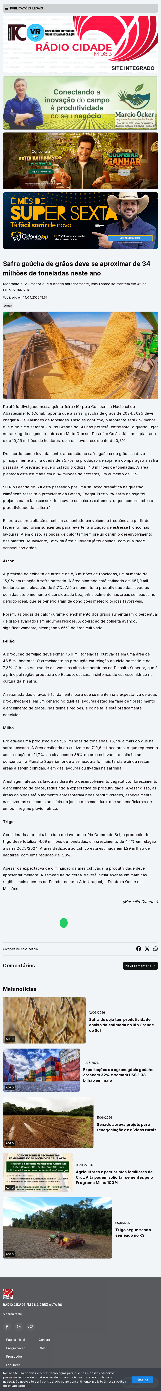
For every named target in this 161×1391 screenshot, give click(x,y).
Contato (44, 1339)
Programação (15, 1348)
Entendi (143, 1379)
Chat (42, 1348)
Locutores (13, 1365)
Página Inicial (15, 1339)
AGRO (8, 305)
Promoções (14, 1356)
